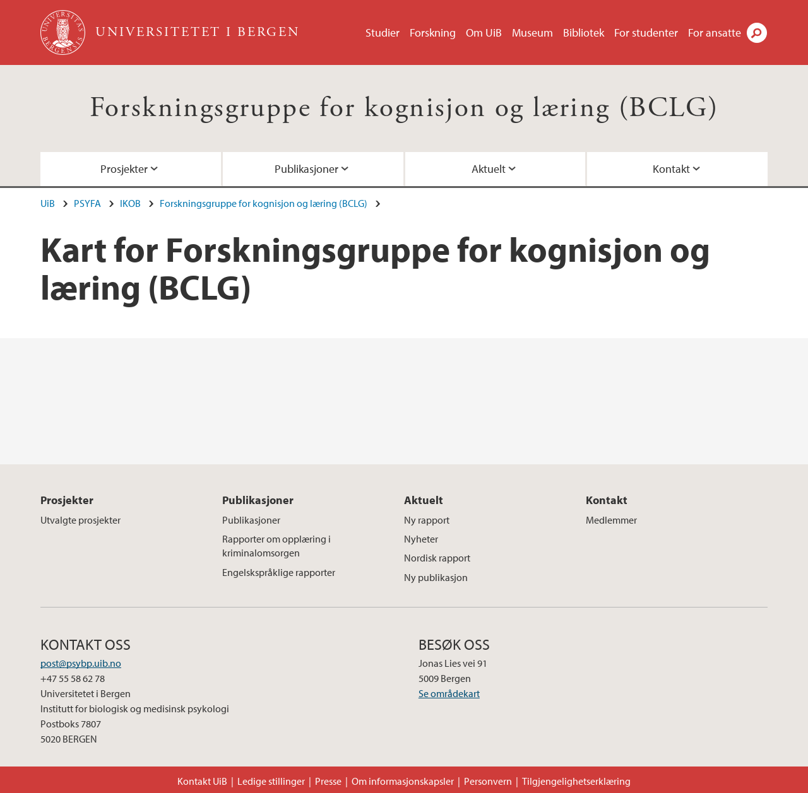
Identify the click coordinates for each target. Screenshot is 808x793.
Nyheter (421, 538)
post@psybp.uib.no (80, 663)
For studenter (646, 32)
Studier (382, 32)
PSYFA (87, 203)
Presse (328, 781)
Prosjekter (124, 169)
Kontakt (671, 169)
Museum (532, 32)
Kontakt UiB (202, 781)
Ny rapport (426, 520)
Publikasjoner (306, 169)
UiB (47, 203)
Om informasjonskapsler (403, 781)
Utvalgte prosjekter (80, 520)
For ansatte (714, 32)
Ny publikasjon (436, 577)
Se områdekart (449, 693)
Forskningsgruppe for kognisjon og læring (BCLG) (404, 108)
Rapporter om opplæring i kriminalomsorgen (276, 545)
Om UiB (484, 32)
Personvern (488, 781)
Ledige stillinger (271, 781)
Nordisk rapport (437, 557)
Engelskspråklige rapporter (278, 572)
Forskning (433, 32)
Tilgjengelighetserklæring (576, 781)
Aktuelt (489, 169)
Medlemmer (611, 520)
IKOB (130, 203)
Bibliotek (583, 32)
